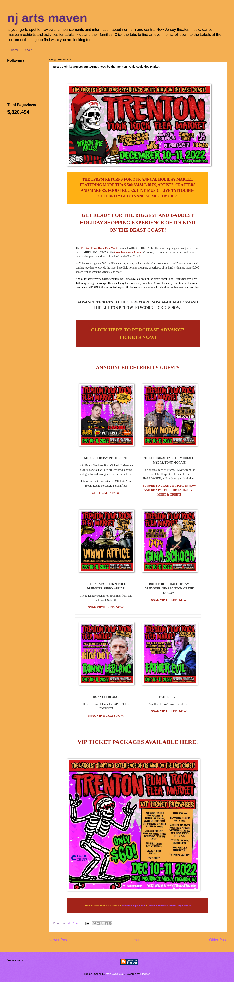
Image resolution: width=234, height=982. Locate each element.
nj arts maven (47, 18)
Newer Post (58, 940)
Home (15, 50)
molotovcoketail (115, 973)
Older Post (218, 940)
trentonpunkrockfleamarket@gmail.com (169, 905)
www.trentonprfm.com (133, 905)
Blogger (145, 973)
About (28, 50)
